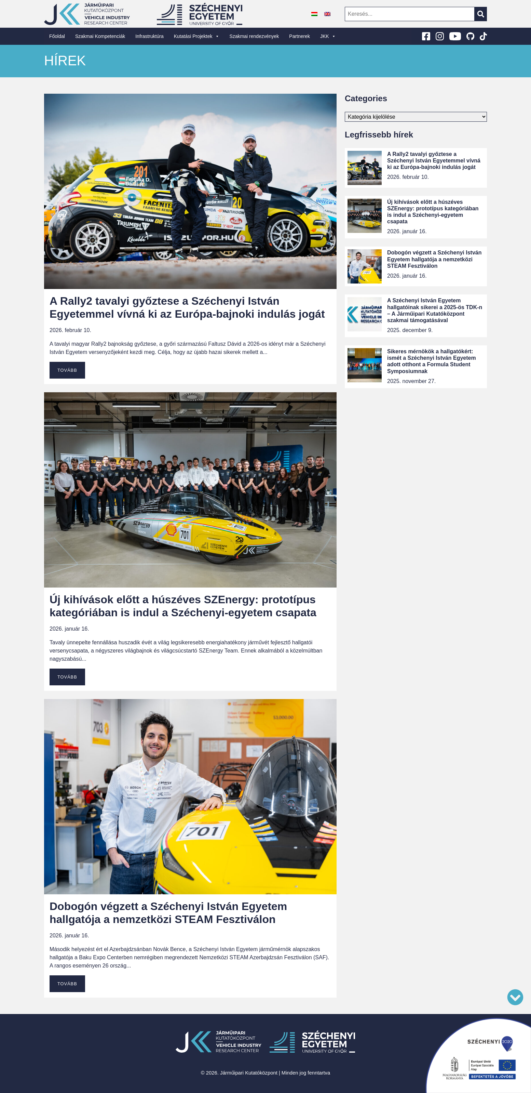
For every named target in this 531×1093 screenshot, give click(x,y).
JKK (328, 36)
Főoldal (57, 36)
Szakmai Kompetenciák (100, 36)
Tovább (67, 370)
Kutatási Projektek (196, 36)
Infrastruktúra (149, 36)
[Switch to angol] (327, 13)
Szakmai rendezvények (254, 36)
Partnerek (299, 36)
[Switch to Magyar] (314, 13)
